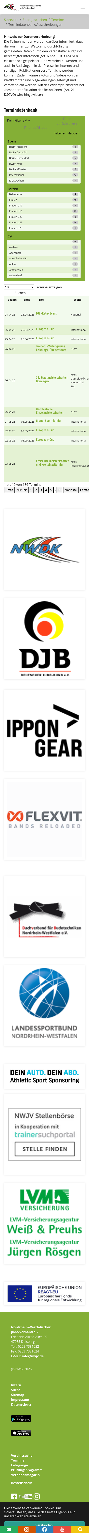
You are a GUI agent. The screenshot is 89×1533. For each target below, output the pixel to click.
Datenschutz (21, 1404)
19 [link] (59, 490)
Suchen (20, 293)
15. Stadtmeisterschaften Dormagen (51, 379)
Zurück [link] (21, 490)
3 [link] (41, 490)
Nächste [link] (71, 490)
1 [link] (31, 490)
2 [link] (36, 490)
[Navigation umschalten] (83, 7)
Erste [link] (9, 490)
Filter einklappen (66, 133)
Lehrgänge (19, 1465)
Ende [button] (27, 299)
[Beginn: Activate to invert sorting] (12, 300)
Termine (18, 1460)
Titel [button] (42, 299)
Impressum (20, 1399)
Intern (16, 1385)
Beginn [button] (12, 299)
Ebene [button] (77, 299)
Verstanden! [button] (45, 1525)
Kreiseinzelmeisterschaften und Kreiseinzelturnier (52, 462)
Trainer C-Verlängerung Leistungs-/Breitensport (51, 348)
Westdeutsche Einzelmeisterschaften (49, 411)
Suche (16, 1390)
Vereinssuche (22, 1455)
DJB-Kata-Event (46, 313)
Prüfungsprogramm (27, 1470)
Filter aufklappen (36, 127)
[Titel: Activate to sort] (52, 300)
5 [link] (51, 490)
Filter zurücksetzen (67, 121)
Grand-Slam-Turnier (48, 421)
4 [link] (46, 490)
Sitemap (17, 1395)
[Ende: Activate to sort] (27, 300)
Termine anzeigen (48, 287)
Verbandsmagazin (25, 1475)
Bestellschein (21, 1483)
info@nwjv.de (33, 1356)
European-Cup (45, 329)
